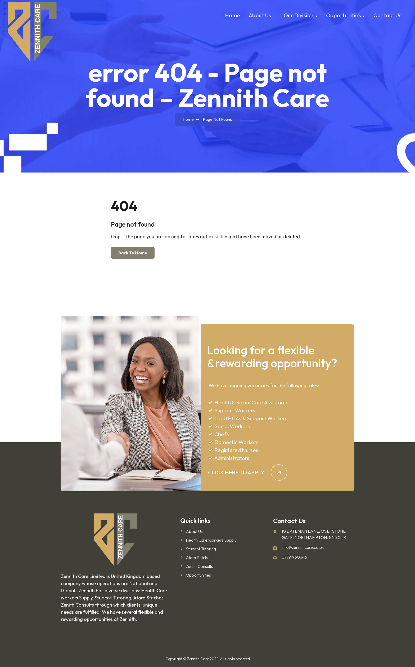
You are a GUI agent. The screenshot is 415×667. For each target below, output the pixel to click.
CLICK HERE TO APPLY (247, 472)
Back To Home (132, 252)
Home (232, 15)
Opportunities (343, 15)
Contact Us (387, 15)
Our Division (299, 15)
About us (260, 15)
